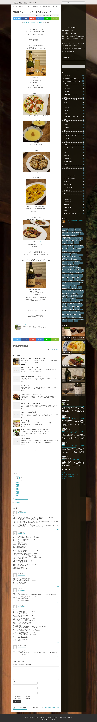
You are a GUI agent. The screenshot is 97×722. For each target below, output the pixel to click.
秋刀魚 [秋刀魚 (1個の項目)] (70, 309)
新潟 (73, 193)
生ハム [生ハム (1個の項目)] (65, 306)
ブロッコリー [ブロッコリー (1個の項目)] (78, 314)
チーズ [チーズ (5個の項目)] (71, 243)
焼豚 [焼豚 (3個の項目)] (78, 245)
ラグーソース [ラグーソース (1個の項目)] (66, 275)
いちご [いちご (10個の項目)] (76, 238)
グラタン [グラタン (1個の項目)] (70, 296)
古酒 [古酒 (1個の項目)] (74, 277)
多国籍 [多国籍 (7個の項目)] (77, 242)
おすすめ (50, 717)
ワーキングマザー (73, 196)
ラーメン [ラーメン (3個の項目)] (71, 246)
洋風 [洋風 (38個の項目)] (82, 234)
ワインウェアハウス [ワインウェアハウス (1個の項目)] (67, 285)
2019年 (17, 476)
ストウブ (73, 164)
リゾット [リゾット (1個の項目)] (75, 291)
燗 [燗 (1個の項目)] (70, 301)
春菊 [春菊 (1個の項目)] (82, 290)
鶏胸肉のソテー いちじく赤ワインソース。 (73, 365)
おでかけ (73, 210)
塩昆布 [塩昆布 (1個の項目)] (73, 316)
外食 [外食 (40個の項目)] (70, 234)
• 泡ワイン (73, 113)
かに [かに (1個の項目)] (76, 320)
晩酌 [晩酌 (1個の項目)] (77, 264)
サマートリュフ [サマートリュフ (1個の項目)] (80, 280)
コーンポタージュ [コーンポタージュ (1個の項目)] (76, 301)
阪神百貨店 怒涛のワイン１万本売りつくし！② (34, 376)
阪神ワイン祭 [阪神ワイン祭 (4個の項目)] (66, 245)
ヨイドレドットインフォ (50, 719)
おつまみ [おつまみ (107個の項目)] (78, 230)
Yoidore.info (40, 22)
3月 (19, 477)
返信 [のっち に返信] (58, 571)
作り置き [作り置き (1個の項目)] (81, 319)
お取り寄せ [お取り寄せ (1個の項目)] (78, 267)
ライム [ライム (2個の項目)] (65, 259)
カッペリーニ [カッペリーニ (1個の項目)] (80, 282)
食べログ (64, 478)
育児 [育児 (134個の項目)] (65, 230)
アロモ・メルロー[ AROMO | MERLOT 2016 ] (73, 338)
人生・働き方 (56, 717)
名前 (14, 681)
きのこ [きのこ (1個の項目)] (65, 301)
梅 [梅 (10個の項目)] (81, 238)
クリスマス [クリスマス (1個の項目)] (69, 293)
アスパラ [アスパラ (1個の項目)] (75, 319)
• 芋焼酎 (73, 121)
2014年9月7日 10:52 (21, 590)
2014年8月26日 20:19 (22, 512)
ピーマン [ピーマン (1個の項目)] (65, 291)
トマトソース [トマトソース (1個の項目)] (78, 279)
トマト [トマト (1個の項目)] (76, 266)
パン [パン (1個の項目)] (82, 312)
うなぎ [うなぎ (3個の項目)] (65, 248)
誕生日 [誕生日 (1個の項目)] (70, 277)
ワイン (51, 349)
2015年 (17, 486)
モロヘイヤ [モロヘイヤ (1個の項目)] (74, 287)
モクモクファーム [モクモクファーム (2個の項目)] (67, 253)
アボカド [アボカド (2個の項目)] (80, 254)
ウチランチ (73, 170)
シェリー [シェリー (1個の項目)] (80, 293)
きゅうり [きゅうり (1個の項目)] (79, 316)
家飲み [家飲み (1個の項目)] (72, 267)
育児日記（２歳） (73, 204)
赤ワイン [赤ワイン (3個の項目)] (77, 246)
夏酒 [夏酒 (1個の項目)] (64, 317)
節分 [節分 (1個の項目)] (64, 296)
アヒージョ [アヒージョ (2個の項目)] (76, 256)
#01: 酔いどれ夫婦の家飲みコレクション (73, 81)
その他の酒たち (73, 150)
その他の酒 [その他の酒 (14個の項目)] (80, 237)
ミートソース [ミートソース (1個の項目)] (77, 283)
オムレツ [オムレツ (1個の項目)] (65, 272)
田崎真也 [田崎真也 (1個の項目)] (81, 291)
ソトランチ (73, 173)
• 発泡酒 (73, 85)
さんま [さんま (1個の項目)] (74, 300)
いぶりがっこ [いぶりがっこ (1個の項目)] (80, 304)
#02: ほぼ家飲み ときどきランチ (73, 78)
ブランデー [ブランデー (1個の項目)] (66, 290)
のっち (56, 349)
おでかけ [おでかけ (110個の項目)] (71, 230)
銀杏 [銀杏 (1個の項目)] (70, 306)
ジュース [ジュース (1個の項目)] (71, 320)
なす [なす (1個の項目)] (80, 296)
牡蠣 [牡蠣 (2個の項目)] (80, 262)
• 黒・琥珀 (73, 91)
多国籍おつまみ (73, 158)
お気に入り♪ (73, 181)
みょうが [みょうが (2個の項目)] (72, 258)
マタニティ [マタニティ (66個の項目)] (80, 232)
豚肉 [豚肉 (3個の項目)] (82, 246)
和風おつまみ (73, 153)
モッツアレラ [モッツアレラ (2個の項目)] (76, 251)
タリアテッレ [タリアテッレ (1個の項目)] (66, 280)
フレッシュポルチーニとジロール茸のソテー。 (33, 358)
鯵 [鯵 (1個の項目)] (64, 293)
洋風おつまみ (73, 155)
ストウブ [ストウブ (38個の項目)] (76, 234)
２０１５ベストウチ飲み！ (69, 395)
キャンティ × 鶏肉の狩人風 (28, 412)
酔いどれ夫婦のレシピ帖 (68, 476)
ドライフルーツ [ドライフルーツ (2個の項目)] (66, 254)
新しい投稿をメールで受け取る (22, 698)
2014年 (17, 488)
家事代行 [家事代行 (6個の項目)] (65, 243)
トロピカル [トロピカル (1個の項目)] (80, 271)
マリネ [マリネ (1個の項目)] (76, 296)
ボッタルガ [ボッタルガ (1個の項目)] (66, 274)
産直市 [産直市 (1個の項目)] (65, 320)
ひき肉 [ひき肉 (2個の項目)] (79, 248)
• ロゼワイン (73, 110)
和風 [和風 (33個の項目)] (65, 235)
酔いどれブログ (73, 76)
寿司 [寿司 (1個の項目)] (75, 295)
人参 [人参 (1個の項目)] (70, 319)
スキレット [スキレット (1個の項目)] (66, 308)
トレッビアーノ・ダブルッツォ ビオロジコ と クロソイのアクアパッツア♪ (73, 432)
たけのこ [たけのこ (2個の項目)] (79, 258)
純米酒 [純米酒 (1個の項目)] (65, 309)
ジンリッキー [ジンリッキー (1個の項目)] (66, 264)
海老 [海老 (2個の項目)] (70, 251)
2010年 (17, 493)
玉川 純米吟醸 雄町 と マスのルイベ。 (76, 221)
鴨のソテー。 (17, 503)
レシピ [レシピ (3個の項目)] (65, 246)
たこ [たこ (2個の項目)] (80, 259)
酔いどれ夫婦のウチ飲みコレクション (30, 22)
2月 (19, 478)
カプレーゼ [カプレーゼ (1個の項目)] (72, 282)
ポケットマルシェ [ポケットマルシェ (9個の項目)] (77, 240)
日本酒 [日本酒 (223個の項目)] (72, 229)
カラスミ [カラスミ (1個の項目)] (65, 282)
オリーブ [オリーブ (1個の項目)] (65, 283)
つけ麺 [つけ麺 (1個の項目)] (70, 317)
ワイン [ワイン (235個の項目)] (65, 229)
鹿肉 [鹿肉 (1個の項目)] (64, 277)
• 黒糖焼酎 (73, 127)
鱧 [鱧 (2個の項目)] (78, 261)
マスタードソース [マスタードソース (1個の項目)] (67, 311)
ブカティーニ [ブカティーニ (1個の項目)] (73, 272)
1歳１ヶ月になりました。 (20, 499)
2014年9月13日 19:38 (22, 647)
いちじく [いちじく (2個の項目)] (65, 261)
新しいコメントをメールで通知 (22, 696)
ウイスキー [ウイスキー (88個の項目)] (72, 232)
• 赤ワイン (54, 15)
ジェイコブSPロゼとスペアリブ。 (30, 367)
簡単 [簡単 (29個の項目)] (70, 235)
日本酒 (73, 97)
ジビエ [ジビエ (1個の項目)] (73, 280)
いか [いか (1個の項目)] (74, 298)
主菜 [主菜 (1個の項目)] (70, 283)
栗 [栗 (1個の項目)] (71, 291)
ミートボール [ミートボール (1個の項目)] (80, 274)
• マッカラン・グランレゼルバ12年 (73, 135)
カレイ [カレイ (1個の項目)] (65, 298)
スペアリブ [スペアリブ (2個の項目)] (66, 250)
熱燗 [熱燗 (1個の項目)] (74, 306)
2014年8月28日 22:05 (22, 533)
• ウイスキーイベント (73, 147)
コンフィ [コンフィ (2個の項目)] (74, 254)
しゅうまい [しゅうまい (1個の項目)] (76, 317)
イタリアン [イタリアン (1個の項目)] (73, 271)
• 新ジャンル (73, 88)
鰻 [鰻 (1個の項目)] (75, 293)
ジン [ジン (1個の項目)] (72, 264)
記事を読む (23, 364)
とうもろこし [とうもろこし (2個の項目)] (73, 261)
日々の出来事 (73, 190)
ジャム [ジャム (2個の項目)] (74, 248)
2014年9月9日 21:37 (21, 606)
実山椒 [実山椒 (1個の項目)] (65, 288)
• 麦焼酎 (73, 124)
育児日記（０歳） (73, 199)
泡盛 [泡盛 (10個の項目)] (65, 240)
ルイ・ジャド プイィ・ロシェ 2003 (30, 403)
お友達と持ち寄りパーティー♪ (70, 352)
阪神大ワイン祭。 (25, 421)
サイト (15, 691)
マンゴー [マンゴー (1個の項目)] (72, 274)
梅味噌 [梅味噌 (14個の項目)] (74, 237)
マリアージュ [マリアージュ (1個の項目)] (74, 269)
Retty (63, 472)
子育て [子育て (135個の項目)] (78, 229)
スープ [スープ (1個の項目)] (75, 285)
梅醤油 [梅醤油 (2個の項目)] (79, 250)
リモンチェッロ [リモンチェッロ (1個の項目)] (74, 275)
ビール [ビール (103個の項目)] (65, 232)
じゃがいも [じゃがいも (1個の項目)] (81, 269)
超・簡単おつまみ (73, 161)
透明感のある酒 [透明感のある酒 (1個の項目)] (66, 300)
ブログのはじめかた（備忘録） (73, 213)
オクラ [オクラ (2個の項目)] (65, 251)
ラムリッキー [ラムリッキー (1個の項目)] (66, 269)
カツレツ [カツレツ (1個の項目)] (71, 279)
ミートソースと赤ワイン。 (69, 380)
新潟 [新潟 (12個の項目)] (65, 238)
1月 (19, 480)
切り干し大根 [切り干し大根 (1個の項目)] (66, 316)
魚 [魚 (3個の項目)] (70, 248)
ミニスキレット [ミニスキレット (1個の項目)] (66, 287)
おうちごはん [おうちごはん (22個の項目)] (66, 237)
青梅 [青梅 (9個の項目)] (69, 240)
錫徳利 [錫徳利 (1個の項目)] (77, 290)
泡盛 (73, 130)
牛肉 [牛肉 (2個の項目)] (76, 262)
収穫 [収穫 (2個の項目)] (64, 256)
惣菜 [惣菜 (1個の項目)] (64, 304)
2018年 (17, 482)
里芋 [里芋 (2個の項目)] (75, 259)
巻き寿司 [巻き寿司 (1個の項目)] (81, 295)
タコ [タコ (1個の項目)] (71, 308)
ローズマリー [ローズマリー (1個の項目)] (66, 303)
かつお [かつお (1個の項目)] (72, 290)
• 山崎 (73, 141)
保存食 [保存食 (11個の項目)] (70, 238)
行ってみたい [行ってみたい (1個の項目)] (79, 303)
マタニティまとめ (73, 187)
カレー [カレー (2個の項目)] (65, 262)
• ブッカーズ (73, 138)
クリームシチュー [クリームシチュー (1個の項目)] (75, 312)
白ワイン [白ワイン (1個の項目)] (65, 266)
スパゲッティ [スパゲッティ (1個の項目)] (66, 271)
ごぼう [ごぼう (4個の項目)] (76, 243)
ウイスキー (73, 133)
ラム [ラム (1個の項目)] (71, 266)
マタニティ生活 (73, 184)
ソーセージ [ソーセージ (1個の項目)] (70, 314)
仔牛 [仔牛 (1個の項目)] (81, 275)
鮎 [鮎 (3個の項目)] (82, 245)
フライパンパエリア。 (27, 385)
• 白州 (73, 144)
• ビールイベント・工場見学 (73, 94)
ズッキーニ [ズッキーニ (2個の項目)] (73, 250)
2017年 (17, 484)
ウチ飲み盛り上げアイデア (73, 176)
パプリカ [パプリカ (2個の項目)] (71, 262)
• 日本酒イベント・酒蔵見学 (73, 99)
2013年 (17, 489)
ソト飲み (73, 167)
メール (15, 686)
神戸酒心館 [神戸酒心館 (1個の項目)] (77, 308)
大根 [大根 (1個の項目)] (70, 298)
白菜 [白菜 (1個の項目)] (80, 288)
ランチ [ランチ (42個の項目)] (65, 234)
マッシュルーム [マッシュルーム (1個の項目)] (76, 311)
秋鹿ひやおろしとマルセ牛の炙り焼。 (71, 459)
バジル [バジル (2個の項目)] (70, 259)
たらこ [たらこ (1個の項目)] (65, 319)
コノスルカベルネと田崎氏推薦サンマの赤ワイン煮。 (35, 430)
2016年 (17, 485)
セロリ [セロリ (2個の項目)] (70, 256)
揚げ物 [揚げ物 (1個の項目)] (80, 277)
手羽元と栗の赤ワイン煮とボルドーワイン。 (33, 394)
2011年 (17, 492)
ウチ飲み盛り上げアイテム (73, 179)
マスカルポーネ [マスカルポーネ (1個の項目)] (71, 304)
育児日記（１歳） (73, 202)
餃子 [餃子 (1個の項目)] (80, 287)
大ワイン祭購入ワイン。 (27, 439)
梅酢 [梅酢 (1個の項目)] (81, 317)
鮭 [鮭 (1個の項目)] (64, 295)
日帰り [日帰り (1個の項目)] (80, 306)
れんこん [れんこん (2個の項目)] (75, 253)
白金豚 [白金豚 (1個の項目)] (65, 279)
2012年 (17, 491)
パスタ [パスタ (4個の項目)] (73, 245)
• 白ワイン (73, 107)
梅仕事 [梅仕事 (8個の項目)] (65, 242)
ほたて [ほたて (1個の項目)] (75, 288)
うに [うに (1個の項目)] (70, 288)
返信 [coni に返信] (58, 529)
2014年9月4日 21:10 (21, 575)
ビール (73, 83)
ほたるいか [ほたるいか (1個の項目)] (80, 300)
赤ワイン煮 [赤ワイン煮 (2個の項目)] (66, 258)
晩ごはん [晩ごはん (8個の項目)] (71, 242)
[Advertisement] (24, 461)
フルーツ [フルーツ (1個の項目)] (79, 272)
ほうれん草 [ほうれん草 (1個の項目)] (69, 295)
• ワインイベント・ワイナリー (73, 116)
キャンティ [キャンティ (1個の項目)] (66, 267)
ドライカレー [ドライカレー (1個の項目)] (66, 312)
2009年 (17, 495)
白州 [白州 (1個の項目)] (72, 303)
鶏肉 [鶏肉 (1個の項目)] (64, 314)
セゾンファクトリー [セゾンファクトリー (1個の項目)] (78, 309)
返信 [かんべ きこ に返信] (58, 602)
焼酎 (73, 119)
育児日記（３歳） (73, 207)
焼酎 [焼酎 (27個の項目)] (75, 235)
